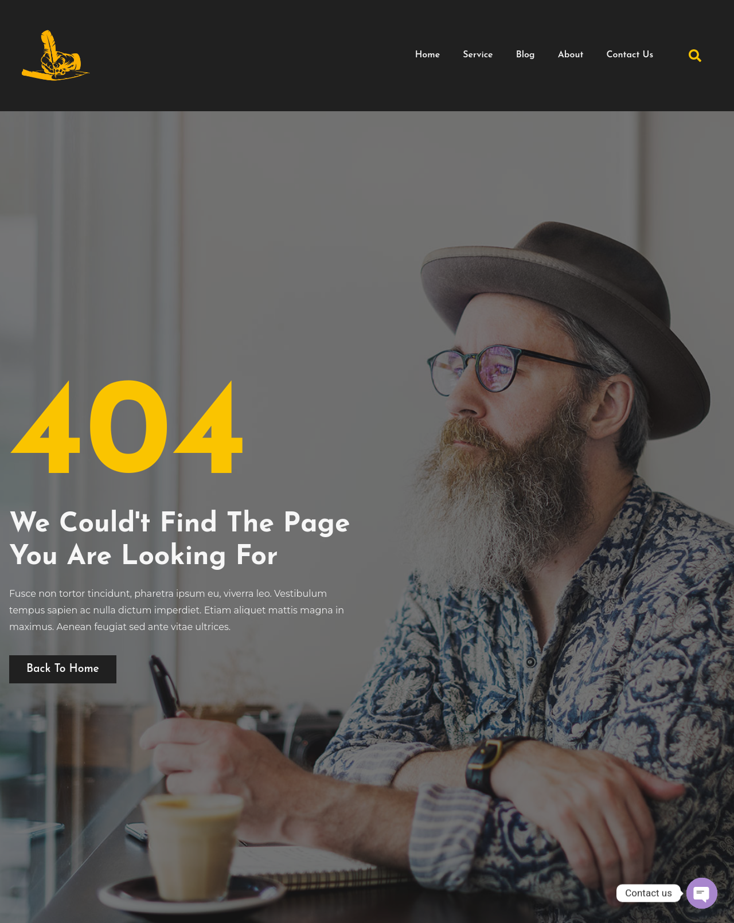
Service (478, 55)
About (571, 55)
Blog (525, 55)
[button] (695, 55)
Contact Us (629, 55)
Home (427, 55)
